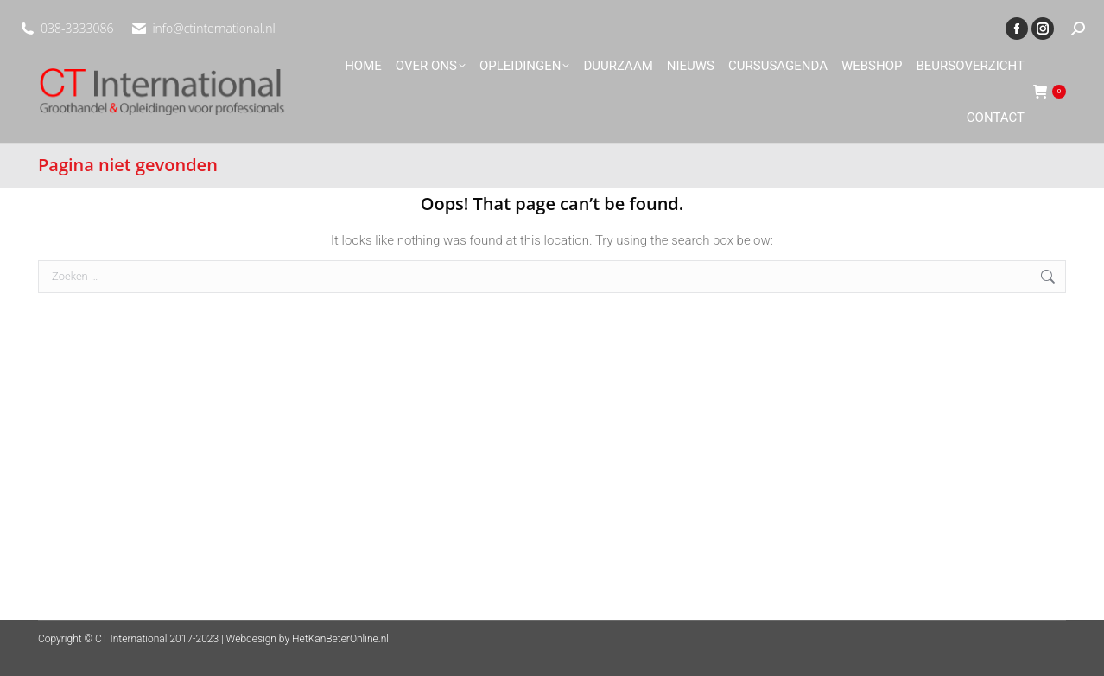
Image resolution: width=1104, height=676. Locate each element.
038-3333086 (77, 28)
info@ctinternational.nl (213, 28)
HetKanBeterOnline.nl (340, 639)
